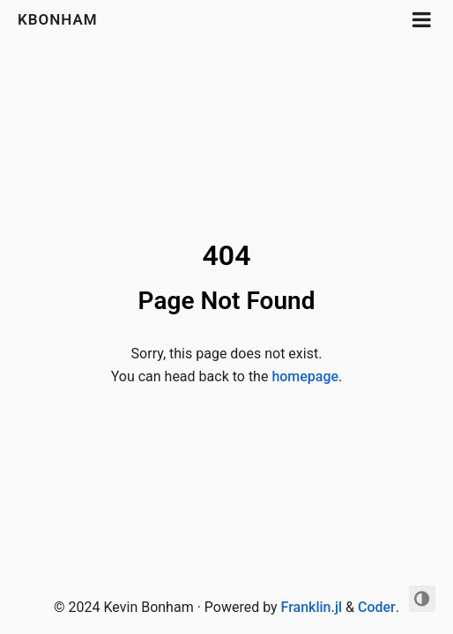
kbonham (58, 19)
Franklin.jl (311, 607)
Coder (377, 607)
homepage (304, 376)
